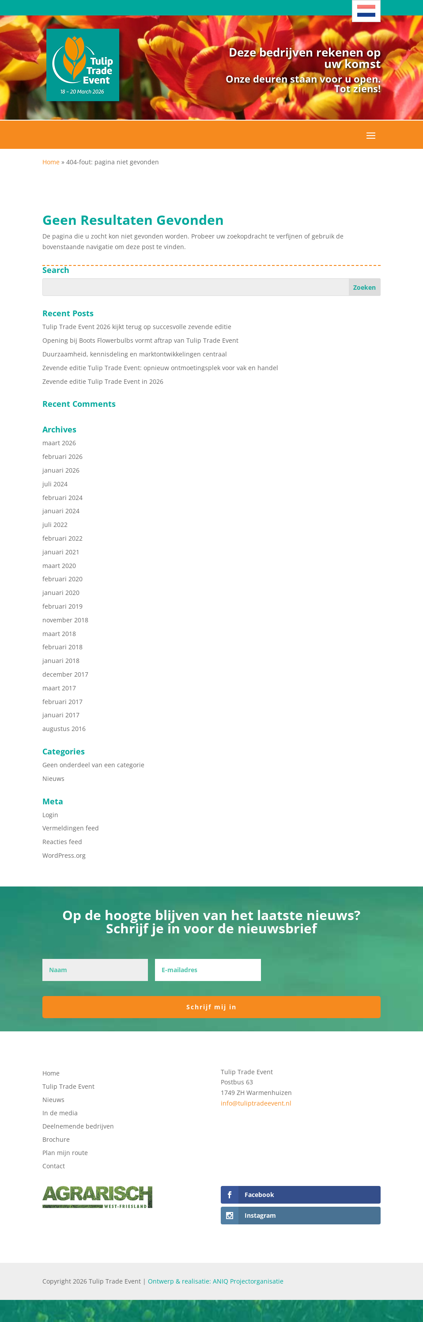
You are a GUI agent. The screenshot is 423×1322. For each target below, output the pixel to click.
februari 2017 (62, 701)
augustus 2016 (64, 728)
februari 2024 (62, 497)
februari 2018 (62, 647)
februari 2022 (62, 538)
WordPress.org (64, 855)
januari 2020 (60, 592)
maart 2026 (59, 443)
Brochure (56, 1140)
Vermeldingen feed (70, 828)
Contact (53, 1166)
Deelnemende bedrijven (78, 1126)
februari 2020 (62, 579)
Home (51, 162)
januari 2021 (60, 552)
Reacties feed (62, 841)
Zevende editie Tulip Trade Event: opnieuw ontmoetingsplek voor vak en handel (160, 368)
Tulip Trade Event (68, 1087)
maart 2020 (59, 565)
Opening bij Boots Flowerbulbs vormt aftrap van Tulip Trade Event (140, 340)
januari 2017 (60, 715)
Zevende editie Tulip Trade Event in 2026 (102, 381)
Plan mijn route (65, 1153)
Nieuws (53, 778)
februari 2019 (62, 606)
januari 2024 (60, 511)
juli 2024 (55, 484)
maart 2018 (59, 633)
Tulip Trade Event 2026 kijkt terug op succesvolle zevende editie (136, 326)
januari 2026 (60, 470)
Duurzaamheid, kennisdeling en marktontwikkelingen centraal (134, 354)
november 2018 (65, 620)
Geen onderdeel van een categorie (93, 765)
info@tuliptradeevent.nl (256, 1103)
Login (50, 815)
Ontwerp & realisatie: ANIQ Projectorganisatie (215, 1281)
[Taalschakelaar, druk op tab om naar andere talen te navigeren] (366, 11)
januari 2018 (60, 660)
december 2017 (65, 674)
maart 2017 (59, 688)
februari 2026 (62, 456)
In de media (60, 1113)
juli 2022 (55, 524)
